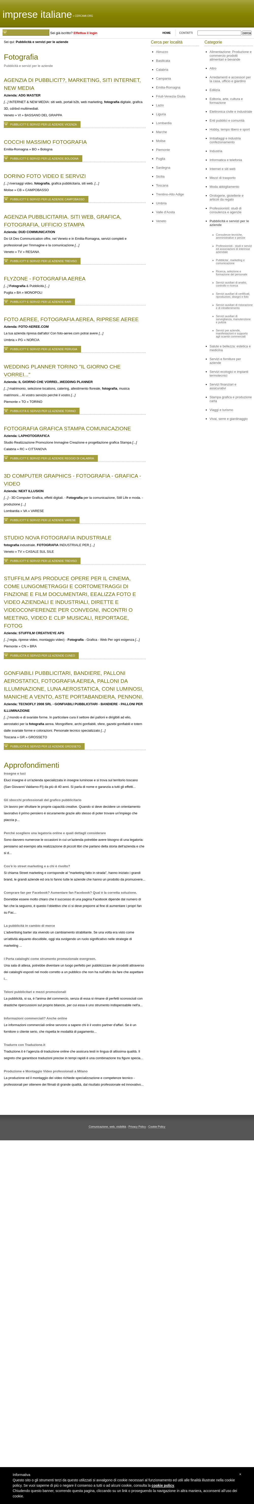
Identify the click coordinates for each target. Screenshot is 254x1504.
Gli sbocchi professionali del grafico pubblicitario (43, 800)
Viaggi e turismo (221, 410)
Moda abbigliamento (224, 187)
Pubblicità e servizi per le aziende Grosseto (45, 746)
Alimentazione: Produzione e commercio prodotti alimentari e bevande (231, 55)
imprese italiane (37, 14)
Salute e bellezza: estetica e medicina (230, 348)
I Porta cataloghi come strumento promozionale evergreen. (50, 959)
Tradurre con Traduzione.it (24, 1045)
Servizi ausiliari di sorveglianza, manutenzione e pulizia (233, 319)
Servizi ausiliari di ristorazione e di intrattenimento (234, 306)
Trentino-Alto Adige (170, 194)
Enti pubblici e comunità (227, 120)
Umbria (161, 203)
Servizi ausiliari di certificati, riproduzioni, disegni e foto (233, 295)
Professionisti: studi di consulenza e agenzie (226, 210)
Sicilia (160, 176)
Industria (216, 151)
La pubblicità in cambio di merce (29, 926)
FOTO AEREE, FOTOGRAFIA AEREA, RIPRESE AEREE (71, 319)
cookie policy (163, 1485)
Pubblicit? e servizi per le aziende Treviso (43, 261)
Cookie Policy (156, 1126)
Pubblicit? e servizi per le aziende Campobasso (47, 199)
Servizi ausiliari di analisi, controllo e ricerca (231, 284)
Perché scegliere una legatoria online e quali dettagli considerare (55, 833)
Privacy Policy (137, 1126)
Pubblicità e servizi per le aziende (229, 223)
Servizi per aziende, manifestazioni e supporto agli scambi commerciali (232, 333)
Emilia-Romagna (168, 87)
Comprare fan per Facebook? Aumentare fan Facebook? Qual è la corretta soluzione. (70, 893)
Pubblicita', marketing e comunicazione (230, 262)
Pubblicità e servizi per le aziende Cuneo (42, 655)
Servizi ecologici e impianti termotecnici (229, 373)
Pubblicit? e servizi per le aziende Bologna (44, 158)
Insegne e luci (15, 773)
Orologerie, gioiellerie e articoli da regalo (227, 197)
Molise (161, 141)
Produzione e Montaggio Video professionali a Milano (46, 1071)
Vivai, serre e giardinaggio (229, 419)
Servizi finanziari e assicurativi (223, 386)
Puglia (160, 159)
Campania (163, 78)
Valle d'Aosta (165, 212)
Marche (161, 132)
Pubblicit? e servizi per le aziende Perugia (43, 349)
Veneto (161, 221)
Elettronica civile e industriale (231, 111)
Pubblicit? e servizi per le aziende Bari (40, 301)
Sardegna (163, 167)
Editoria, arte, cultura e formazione (226, 101)
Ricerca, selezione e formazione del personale (231, 273)
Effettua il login (85, 33)
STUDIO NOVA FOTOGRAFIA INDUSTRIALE (57, 538)
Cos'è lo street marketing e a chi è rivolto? (37, 866)
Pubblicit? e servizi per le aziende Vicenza (43, 124)
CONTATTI (186, 32)
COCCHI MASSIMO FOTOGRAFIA (45, 142)
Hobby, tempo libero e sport (230, 129)
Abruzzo (162, 52)
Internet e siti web (222, 169)
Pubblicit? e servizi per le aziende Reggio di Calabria (52, 458)
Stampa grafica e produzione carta (231, 399)
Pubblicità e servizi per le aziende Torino (43, 411)
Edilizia (215, 90)
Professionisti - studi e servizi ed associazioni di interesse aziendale (234, 248)
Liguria (161, 114)
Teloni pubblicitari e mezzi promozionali (35, 992)
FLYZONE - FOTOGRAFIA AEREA (45, 278)
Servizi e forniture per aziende (225, 361)
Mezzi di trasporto (223, 178)
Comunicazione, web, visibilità (107, 1126)
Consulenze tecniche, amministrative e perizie (230, 236)
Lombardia (163, 123)
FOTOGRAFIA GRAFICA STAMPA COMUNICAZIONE (67, 428)
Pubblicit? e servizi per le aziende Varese (43, 520)
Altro (213, 68)
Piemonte (163, 150)
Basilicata (163, 61)
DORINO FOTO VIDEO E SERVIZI (45, 176)
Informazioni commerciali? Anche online (35, 1018)
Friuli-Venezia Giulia (170, 96)
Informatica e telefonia (226, 160)
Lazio (160, 105)
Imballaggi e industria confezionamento (225, 140)
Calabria (162, 70)
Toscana (162, 185)
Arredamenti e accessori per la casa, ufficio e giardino (230, 79)
